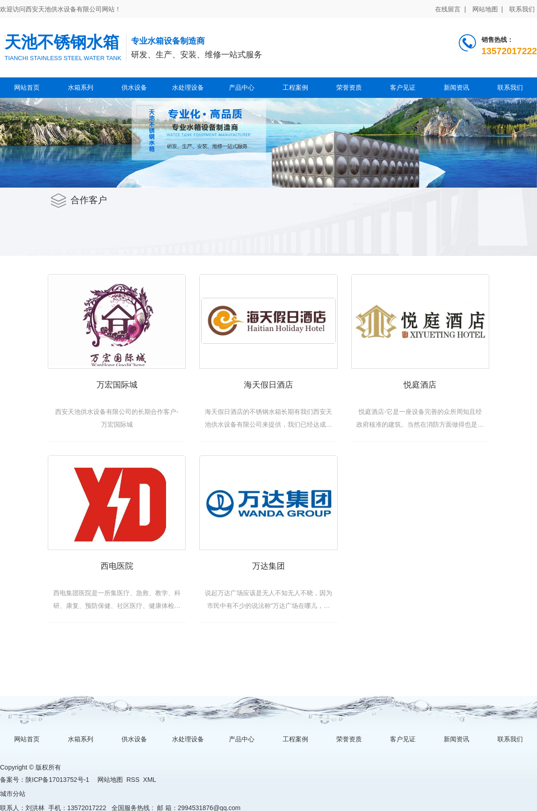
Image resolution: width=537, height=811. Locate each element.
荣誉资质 (349, 87)
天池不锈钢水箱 (62, 42)
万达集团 (268, 566)
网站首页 (27, 87)
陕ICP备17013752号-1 (57, 779)
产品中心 (241, 87)
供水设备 (134, 87)
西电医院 (117, 566)
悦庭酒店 (420, 384)
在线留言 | (450, 9)
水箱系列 (80, 87)
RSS (133, 779)
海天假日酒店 (268, 384)
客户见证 (402, 87)
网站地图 (110, 779)
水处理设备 (188, 87)
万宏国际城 (116, 384)
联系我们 (522, 9)
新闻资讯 (456, 87)
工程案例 (295, 87)
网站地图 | (487, 9)
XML (149, 779)
